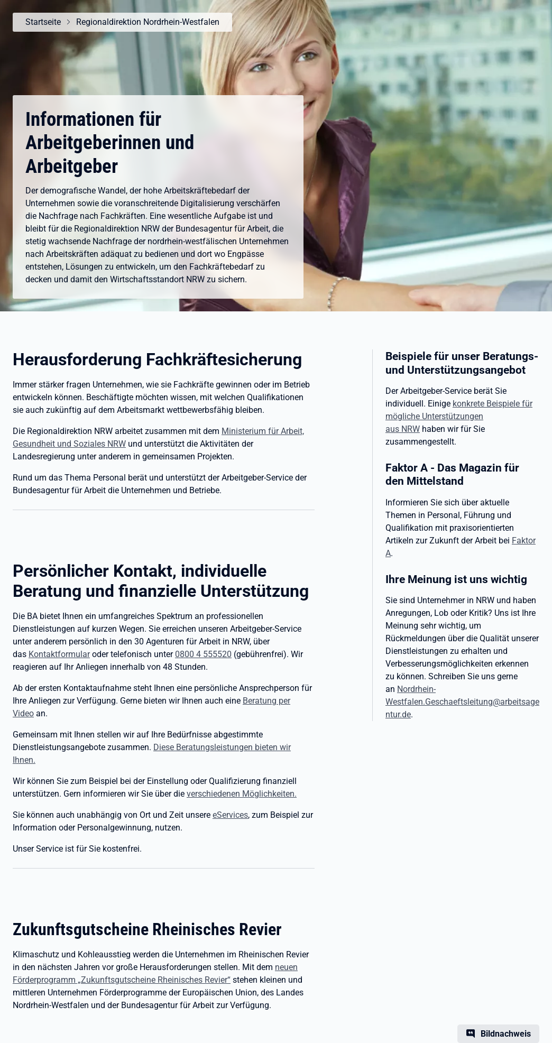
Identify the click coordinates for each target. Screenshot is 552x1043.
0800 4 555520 (203, 654)
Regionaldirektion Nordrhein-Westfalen (147, 22)
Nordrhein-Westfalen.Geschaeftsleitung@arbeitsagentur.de (462, 701)
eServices (230, 815)
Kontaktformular (59, 654)
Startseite (43, 22)
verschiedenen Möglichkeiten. (242, 794)
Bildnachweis (506, 1034)
